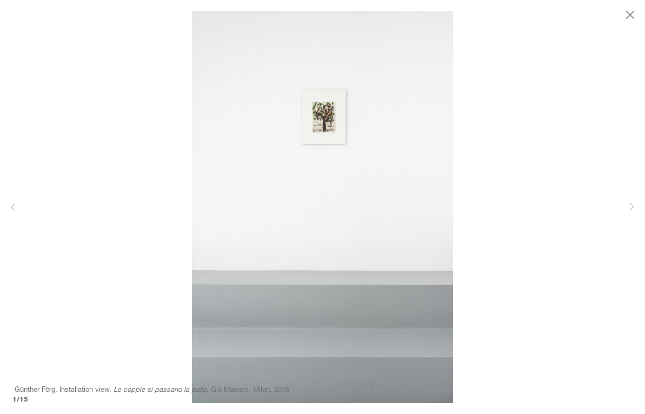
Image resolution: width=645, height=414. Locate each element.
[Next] (631, 207)
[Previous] (13, 207)
